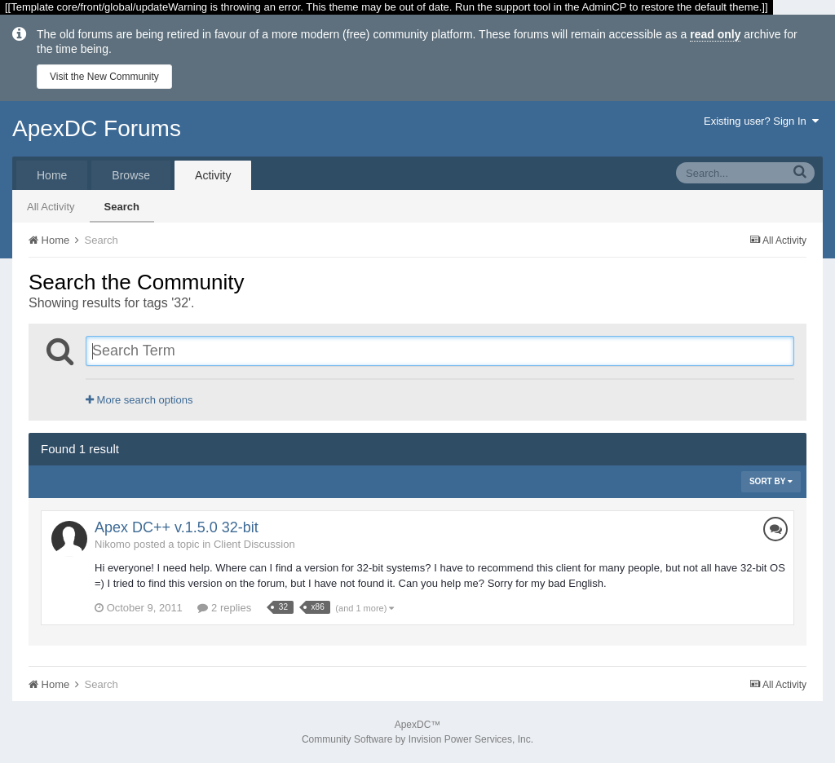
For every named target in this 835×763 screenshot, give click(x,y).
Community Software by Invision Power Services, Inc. (417, 739)
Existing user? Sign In (761, 121)
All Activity (51, 207)
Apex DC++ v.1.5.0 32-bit (176, 527)
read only (715, 34)
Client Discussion (254, 544)
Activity (213, 175)
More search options (139, 400)
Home (52, 175)
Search (121, 207)
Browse (131, 175)
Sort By (771, 481)
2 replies (224, 608)
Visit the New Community (104, 76)
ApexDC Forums (96, 128)
